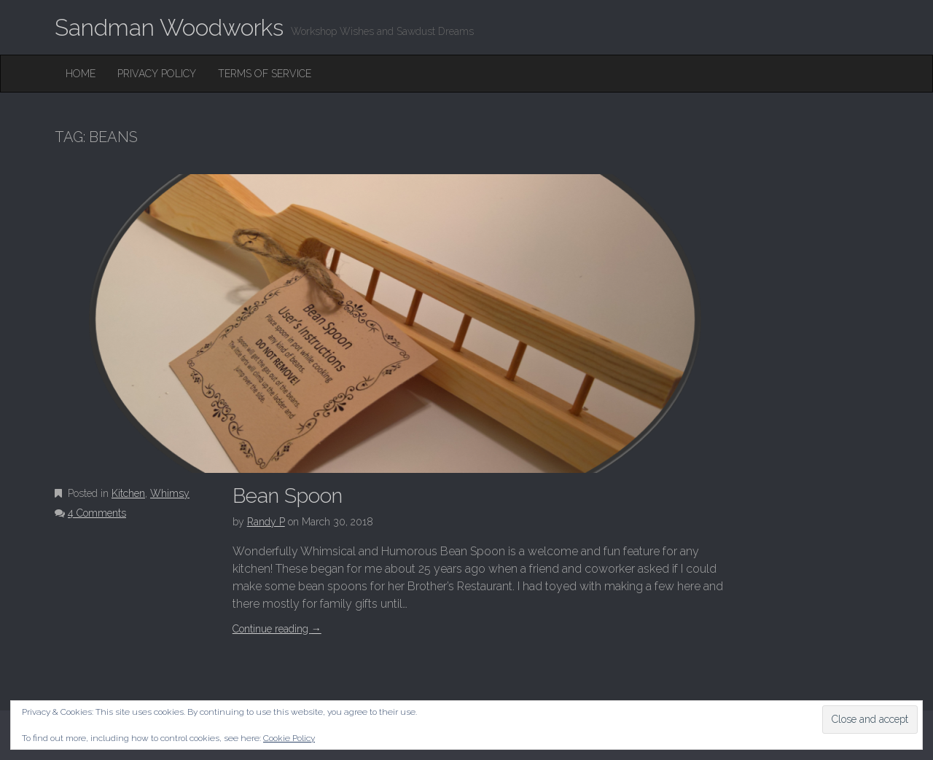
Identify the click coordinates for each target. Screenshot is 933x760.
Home (80, 73)
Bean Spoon (288, 496)
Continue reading (277, 629)
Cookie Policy (289, 738)
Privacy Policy (156, 73)
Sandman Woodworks (169, 27)
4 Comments (97, 513)
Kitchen (128, 493)
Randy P (266, 522)
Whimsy (170, 493)
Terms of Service (264, 73)
